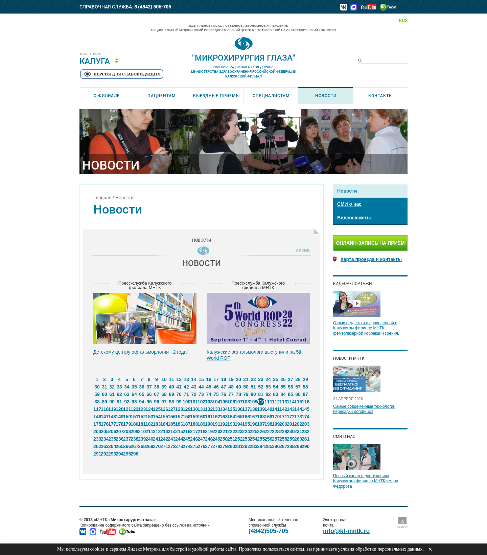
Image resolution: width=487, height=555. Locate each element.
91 (119, 401)
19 (231, 379)
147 (104, 416)
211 (149, 431)
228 (275, 431)
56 (290, 387)
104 (216, 401)
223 (238, 431)
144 (298, 409)
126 (164, 409)
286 (275, 446)
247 (201, 439)
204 (97, 431)
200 (283, 424)
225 (253, 431)
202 (298, 424)
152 (141, 416)
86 (298, 394)
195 (246, 424)
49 (238, 387)
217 (194, 431)
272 (171, 446)
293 (112, 454)
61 (112, 394)
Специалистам (271, 95)
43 (193, 387)
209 (134, 431)
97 (164, 401)
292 (104, 454)
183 (156, 424)
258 (283, 439)
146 (97, 416)
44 (201, 387)
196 (253, 424)
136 (238, 409)
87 (305, 394)
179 (127, 424)
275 (194, 446)
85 (290, 394)
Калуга (94, 61)
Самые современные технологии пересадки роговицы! (364, 409)
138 (253, 409)
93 (134, 401)
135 (231, 409)
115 (298, 401)
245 (186, 439)
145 (305, 409)
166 (246, 416)
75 (216, 394)
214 (171, 431)
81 (260, 394)
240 (149, 439)
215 (179, 431)
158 (186, 416)
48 (231, 387)
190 (208, 424)
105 (223, 401)
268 (141, 446)
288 (290, 446)
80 (253, 394)
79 (246, 394)
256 (268, 439)
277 (208, 446)
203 (305, 424)
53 (268, 387)
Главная (102, 197)
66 (149, 394)
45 (208, 387)
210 (141, 431)
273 (179, 446)
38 (156, 387)
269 (149, 446)
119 (112, 409)
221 (223, 431)
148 (112, 416)
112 (275, 401)
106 (231, 401)
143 (290, 409)
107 (238, 401)
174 (305, 416)
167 (253, 416)
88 (97, 401)
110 (260, 401)
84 (283, 394)
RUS (403, 20)
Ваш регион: (90, 54)
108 (246, 401)
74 (208, 394)
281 (238, 446)
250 (223, 439)
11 (171, 379)
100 (186, 401)
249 (216, 439)
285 (268, 446)
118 (104, 409)
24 (268, 379)
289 (298, 446)
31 (104, 387)
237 (127, 439)
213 (164, 431)
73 (201, 394)
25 (275, 379)
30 (97, 387)
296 (134, 454)
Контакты (380, 95)
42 (186, 387)
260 (298, 439)
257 (275, 439)
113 (283, 401)
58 (305, 387)
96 (156, 401)
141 (275, 409)
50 (246, 387)
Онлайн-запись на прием (370, 243)
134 (223, 409)
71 (186, 394)
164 (231, 416)
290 (305, 446)
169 (268, 416)
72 (193, 394)
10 (164, 379)
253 (246, 439)
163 (223, 416)
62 (119, 394)
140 (268, 409)
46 (216, 387)
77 (231, 394)
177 (112, 424)
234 (104, 439)
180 (134, 424)
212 (156, 431)
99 (179, 401)
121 (127, 409)
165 (238, 416)
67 (156, 394)
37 (149, 387)
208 (127, 431)
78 (238, 394)
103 (208, 401)
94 (141, 401)
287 (283, 446)
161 (208, 416)
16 (208, 379)
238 (134, 439)
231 (298, 431)
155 (164, 416)
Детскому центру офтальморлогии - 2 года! (140, 352)
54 (275, 387)
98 (171, 401)
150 (127, 416)
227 (268, 431)
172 (290, 416)
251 (231, 439)
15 (201, 379)
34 (127, 387)
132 (208, 409)
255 (260, 439)
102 (201, 401)
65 (141, 394)
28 (298, 379)
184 (164, 424)
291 (97, 454)
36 (141, 387)
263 (104, 446)
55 (283, 387)
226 (260, 431)
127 (171, 409)
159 (194, 416)
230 (290, 431)
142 (283, 409)
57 (298, 387)
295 (127, 454)
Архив (302, 251)
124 (149, 409)
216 (186, 431)
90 (112, 401)
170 (275, 416)
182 (149, 424)
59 (97, 394)
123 (141, 409)
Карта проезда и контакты (371, 259)
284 (260, 446)
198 (268, 424)
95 (149, 401)
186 (179, 424)
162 (216, 416)
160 (201, 416)
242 (164, 439)
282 (246, 446)
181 (141, 424)
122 (134, 409)
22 (253, 379)
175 (97, 424)
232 (305, 431)
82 (268, 394)
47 (223, 387)
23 (260, 379)
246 (194, 439)
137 (246, 409)
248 (208, 439)
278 (216, 446)
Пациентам (161, 95)
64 (134, 394)
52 (260, 387)
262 (97, 446)
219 (208, 431)
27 (290, 379)
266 (127, 446)
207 (119, 431)
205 (104, 431)
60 (104, 394)
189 (201, 424)
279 (223, 446)
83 (275, 394)
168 (260, 416)
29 (305, 379)
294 (119, 454)
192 (223, 424)
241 (156, 439)
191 (216, 424)
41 (179, 387)
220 (216, 431)
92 (127, 401)
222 (231, 431)
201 (290, 424)
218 (201, 431)
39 (164, 387)
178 (119, 424)
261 (305, 439)
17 (216, 379)
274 (186, 446)
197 (260, 424)
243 (171, 439)
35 (134, 387)
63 (127, 394)
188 (194, 424)
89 (104, 401)
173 (298, 416)
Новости (326, 95)
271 (164, 446)
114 (290, 401)
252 (238, 439)
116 (305, 401)
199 (275, 424)
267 (134, 446)
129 (186, 409)
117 (97, 409)
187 (186, 424)
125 (156, 409)
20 (238, 379)
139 (260, 409)
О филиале (107, 95)
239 (141, 439)
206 (112, 431)
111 (268, 401)
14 (193, 379)
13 (186, 379)
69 (171, 394)
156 (171, 416)
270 (156, 446)
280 (231, 446)
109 (253, 401)
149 (119, 416)
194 (238, 424)
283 (253, 446)
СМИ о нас (349, 204)
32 (112, 387)
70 (179, 394)
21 (246, 379)
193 (231, 424)
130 (194, 409)
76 (223, 394)
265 (119, 446)
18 (223, 379)
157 (179, 416)
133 (216, 409)
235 (112, 439)
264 (112, 446)
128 (179, 409)
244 (179, 439)
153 (149, 416)
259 (290, 439)
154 (156, 416)
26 (283, 379)
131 (201, 409)
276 (201, 446)
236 (119, 439)
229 (283, 431)
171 (283, 416)
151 (134, 416)
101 (194, 401)
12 (179, 379)
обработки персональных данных (388, 549)
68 (164, 394)
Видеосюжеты (354, 217)
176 (104, 424)
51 (253, 387)
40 (171, 387)
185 (171, 424)
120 (119, 409)
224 (246, 431)
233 (97, 439)
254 (253, 439)
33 (119, 387)
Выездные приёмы (216, 95)
